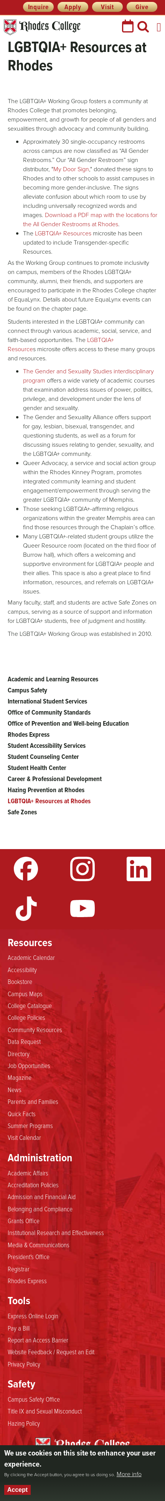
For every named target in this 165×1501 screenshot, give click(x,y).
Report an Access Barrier (38, 1339)
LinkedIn (139, 869)
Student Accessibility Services (47, 745)
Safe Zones (22, 812)
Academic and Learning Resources (53, 679)
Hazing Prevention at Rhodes (46, 790)
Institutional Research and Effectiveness (56, 1232)
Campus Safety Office (34, 1399)
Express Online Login (33, 1315)
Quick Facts (22, 1113)
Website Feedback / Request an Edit (51, 1351)
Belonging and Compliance (40, 1208)
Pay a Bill (19, 1327)
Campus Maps (25, 993)
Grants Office (24, 1220)
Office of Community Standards (49, 712)
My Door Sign (71, 169)
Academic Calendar (31, 957)
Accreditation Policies (33, 1184)
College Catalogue (30, 1005)
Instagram (82, 869)
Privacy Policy (24, 1363)
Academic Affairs (28, 1172)
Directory (19, 1053)
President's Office (29, 1256)
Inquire (38, 7)
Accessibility (22, 969)
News (14, 1089)
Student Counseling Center (43, 757)
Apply (72, 7)
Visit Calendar (24, 1137)
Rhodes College (42, 27)
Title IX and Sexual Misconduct (45, 1410)
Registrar (19, 1268)
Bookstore (20, 981)
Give (141, 7)
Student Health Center (37, 768)
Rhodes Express (29, 734)
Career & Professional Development (55, 779)
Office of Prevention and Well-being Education (68, 723)
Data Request (24, 1041)
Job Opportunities (29, 1065)
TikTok (26, 908)
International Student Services (47, 701)
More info (129, 1474)
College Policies (26, 1017)
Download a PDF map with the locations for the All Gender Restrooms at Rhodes (90, 220)
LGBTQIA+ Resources (63, 233)
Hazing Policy (24, 1423)
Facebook (26, 869)
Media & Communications (38, 1244)
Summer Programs (30, 1125)
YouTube (82, 908)
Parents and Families (33, 1101)
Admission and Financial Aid (42, 1196)
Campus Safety (27, 690)
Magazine (19, 1077)
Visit (107, 7)
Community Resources (35, 1029)
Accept (17, 1489)
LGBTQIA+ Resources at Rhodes (49, 801)
